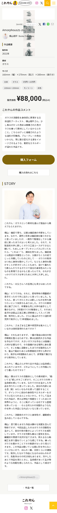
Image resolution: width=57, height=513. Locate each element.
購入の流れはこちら (28, 172)
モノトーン (28, 88)
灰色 (39, 88)
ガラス (15, 82)
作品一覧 (29, 487)
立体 (6, 82)
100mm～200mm (11, 88)
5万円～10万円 (29, 82)
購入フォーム (28, 160)
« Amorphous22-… (28, 477)
